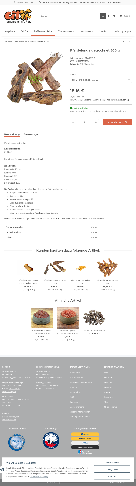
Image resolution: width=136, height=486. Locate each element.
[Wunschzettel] (114, 16)
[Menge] (84, 122)
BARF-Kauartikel (87, 64)
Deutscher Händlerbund (81, 382)
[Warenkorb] (124, 16)
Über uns (74, 387)
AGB (72, 397)
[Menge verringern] (73, 122)
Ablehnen (112, 476)
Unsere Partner (77, 377)
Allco (106, 402)
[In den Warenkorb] (117, 122)
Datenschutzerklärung (44, 477)
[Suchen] (69, 16)
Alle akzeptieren (112, 463)
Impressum (75, 402)
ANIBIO (107, 372)
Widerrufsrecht (77, 407)
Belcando (108, 377)
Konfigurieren (112, 470)
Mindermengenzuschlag (118, 100)
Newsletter (75, 372)
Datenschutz (75, 392)
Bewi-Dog (108, 387)
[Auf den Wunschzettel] (60, 55)
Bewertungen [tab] (31, 134)
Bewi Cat (108, 382)
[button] (108, 16)
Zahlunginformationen (80, 416)
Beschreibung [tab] (12, 134)
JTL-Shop (122, 482)
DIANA (107, 392)
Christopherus (110, 407)
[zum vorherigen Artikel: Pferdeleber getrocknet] (123, 41)
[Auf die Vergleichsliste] (53, 55)
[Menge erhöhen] (96, 122)
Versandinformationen (80, 412)
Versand (88, 100)
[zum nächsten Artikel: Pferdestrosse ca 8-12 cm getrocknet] (129, 41)
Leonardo (108, 397)
